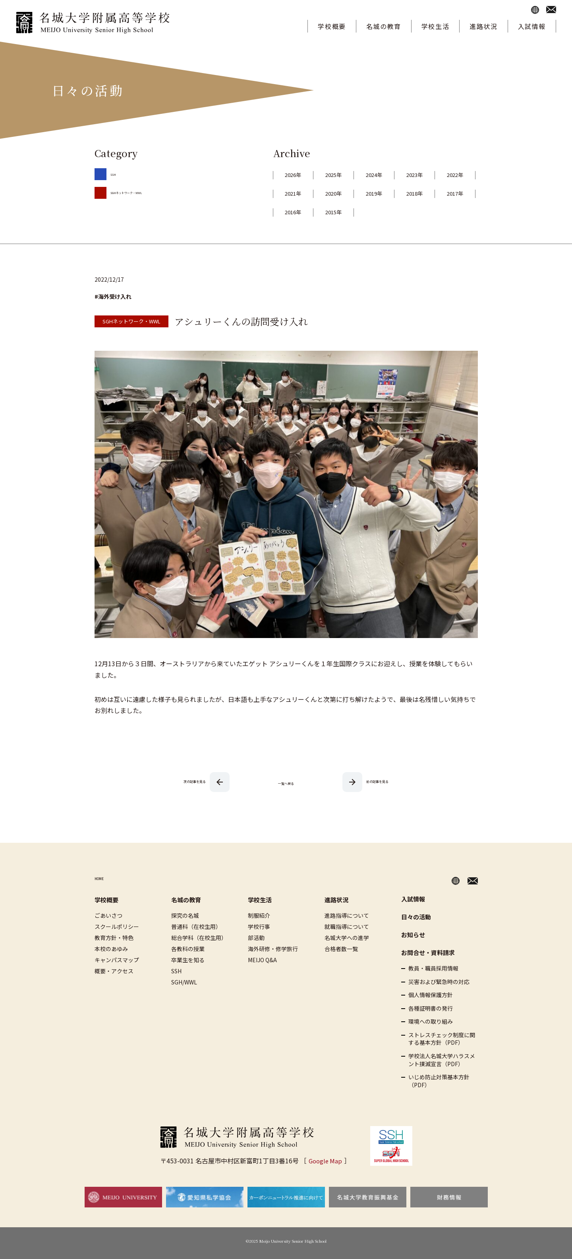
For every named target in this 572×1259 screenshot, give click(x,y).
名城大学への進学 (347, 938)
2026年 (298, 175)
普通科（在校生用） (196, 926)
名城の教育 (383, 26)
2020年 (399, 193)
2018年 (298, 212)
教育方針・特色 (114, 938)
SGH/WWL (184, 982)
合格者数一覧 (341, 949)
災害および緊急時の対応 (439, 982)
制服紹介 (259, 915)
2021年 (349, 193)
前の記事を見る (377, 781)
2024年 (399, 175)
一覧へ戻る (286, 782)
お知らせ (413, 934)
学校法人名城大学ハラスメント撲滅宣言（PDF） (441, 1060)
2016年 (399, 212)
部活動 (256, 938)
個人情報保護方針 (430, 995)
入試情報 (532, 26)
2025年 (349, 175)
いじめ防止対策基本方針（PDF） (439, 1081)
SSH (115, 173)
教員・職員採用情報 (433, 968)
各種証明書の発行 (430, 1008)
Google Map (325, 1160)
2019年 (450, 193)
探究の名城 (185, 915)
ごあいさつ (108, 915)
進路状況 (483, 26)
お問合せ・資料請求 (428, 952)
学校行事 (259, 926)
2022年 (298, 193)
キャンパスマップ (117, 960)
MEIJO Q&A (262, 960)
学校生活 (435, 26)
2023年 (450, 175)
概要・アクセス (114, 971)
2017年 (349, 212)
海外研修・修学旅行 (273, 949)
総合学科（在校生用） (199, 938)
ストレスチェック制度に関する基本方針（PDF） (441, 1039)
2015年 (450, 212)
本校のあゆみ (111, 949)
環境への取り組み (430, 1021)
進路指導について (347, 915)
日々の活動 (416, 917)
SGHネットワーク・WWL (141, 192)
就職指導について (347, 926)
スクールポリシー (117, 926)
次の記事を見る (194, 781)
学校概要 (332, 26)
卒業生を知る (188, 960)
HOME (104, 879)
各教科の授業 (188, 949)
